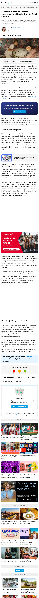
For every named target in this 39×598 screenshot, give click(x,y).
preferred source (16, 415)
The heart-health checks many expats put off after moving (9, 560)
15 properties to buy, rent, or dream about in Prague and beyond (9, 542)
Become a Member (19, 112)
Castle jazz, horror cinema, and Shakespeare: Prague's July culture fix (9, 456)
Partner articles (19, 505)
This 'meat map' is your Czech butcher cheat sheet (28, 560)
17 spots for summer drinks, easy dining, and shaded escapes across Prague (27, 542)
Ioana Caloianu (16, 27)
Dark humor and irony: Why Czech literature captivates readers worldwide (27, 475)
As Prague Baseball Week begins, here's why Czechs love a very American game (28, 437)
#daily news (31, 377)
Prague (16, 7)
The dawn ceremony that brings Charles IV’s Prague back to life (10, 437)
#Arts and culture (8, 377)
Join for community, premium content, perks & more (19, 108)
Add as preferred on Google (25, 61)
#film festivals (7, 381)
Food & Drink (30, 7)
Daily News (9, 7)
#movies (18, 381)
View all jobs (19, 570)
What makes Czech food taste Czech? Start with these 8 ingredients (28, 523)
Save (5, 61)
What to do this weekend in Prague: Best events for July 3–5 (28, 456)
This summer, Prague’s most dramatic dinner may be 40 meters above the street (9, 523)
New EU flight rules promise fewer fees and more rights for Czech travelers (10, 591)
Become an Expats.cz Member (19, 105)
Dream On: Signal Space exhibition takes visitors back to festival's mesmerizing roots (9, 475)
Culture (22, 7)
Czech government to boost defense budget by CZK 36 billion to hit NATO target (28, 591)
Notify (12, 61)
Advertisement (34, 230)
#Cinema (20, 377)
